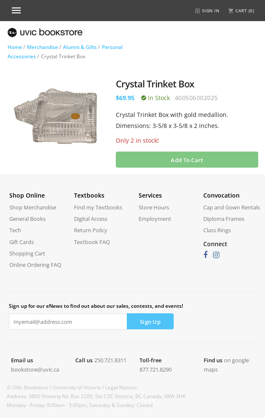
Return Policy (90, 230)
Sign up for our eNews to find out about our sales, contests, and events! (96, 305)
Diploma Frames (223, 219)
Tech (15, 230)
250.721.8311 (110, 360)
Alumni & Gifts (80, 47)
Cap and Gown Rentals (231, 207)
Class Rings (217, 230)
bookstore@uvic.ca (35, 369)
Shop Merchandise (32, 207)
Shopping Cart (27, 253)
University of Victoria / (78, 387)
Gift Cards (21, 242)
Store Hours (154, 207)
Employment (155, 219)
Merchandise (42, 47)
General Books (27, 219)
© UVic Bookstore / (29, 387)
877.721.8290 (155, 369)
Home (15, 47)
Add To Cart (187, 160)
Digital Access (90, 219)
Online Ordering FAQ (35, 265)
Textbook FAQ (92, 242)
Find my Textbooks (98, 207)
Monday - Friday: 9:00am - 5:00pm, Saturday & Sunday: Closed (80, 405)
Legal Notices (121, 387)
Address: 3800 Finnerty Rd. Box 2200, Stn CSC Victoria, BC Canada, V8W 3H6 (96, 396)
